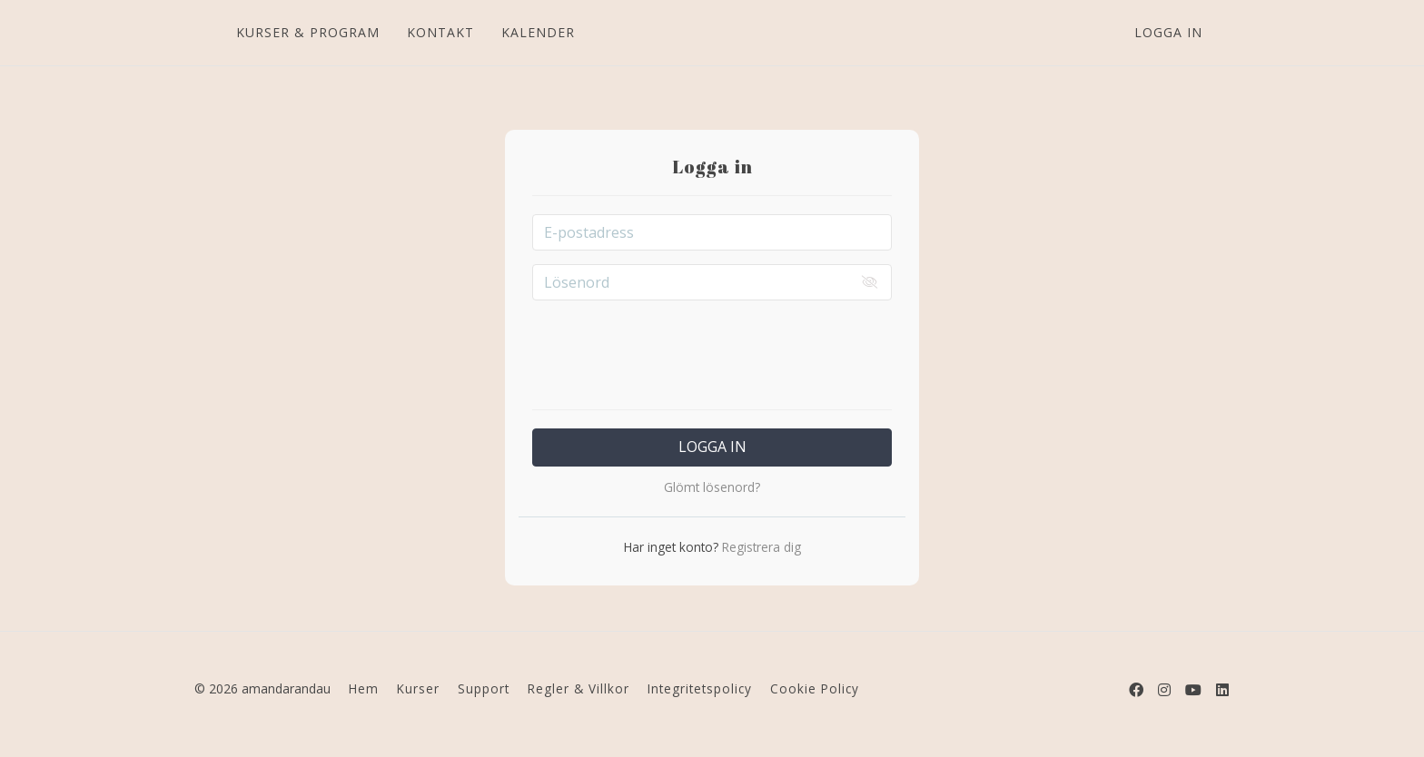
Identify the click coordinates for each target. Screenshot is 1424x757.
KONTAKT (439, 32)
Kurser (418, 688)
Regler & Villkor (578, 688)
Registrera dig (759, 546)
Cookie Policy (814, 688)
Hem (364, 688)
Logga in (1168, 32)
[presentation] (712, 349)
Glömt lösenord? (712, 487)
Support (483, 688)
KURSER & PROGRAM (307, 32)
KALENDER (537, 32)
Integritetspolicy (700, 688)
